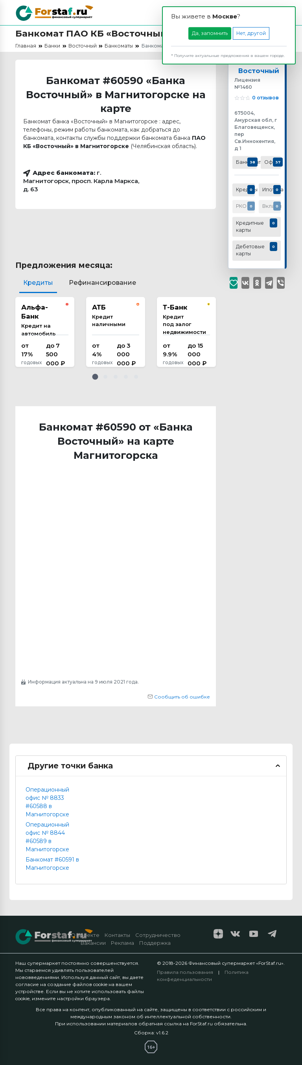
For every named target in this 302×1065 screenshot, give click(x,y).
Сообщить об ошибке (178, 697)
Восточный (258, 71)
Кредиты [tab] (38, 282)
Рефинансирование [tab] (102, 282)
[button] (95, 377)
